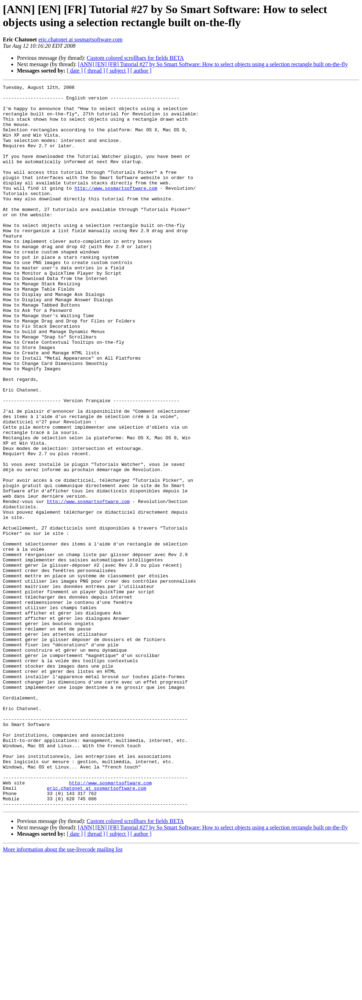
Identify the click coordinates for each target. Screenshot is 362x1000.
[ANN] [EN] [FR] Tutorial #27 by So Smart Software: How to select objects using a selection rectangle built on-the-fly (213, 64)
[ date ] (75, 71)
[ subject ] (117, 71)
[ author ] (141, 71)
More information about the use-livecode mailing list (63, 994)
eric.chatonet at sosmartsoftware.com (80, 39)
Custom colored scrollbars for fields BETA (135, 58)
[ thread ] (94, 71)
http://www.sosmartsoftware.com (116, 209)
